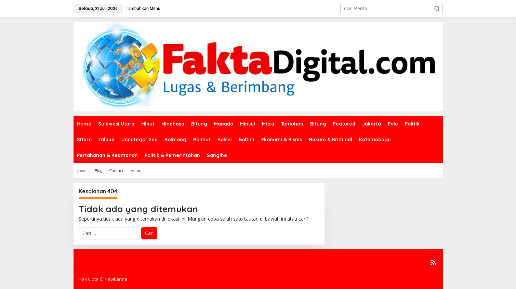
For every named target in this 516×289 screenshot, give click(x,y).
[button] (437, 8)
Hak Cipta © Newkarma (103, 279)
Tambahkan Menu (142, 8)
